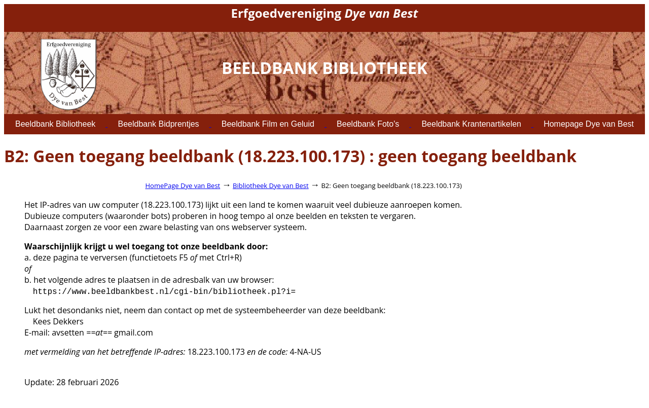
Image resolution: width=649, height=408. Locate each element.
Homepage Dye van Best (589, 124)
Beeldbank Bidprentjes (158, 124)
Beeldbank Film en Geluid (268, 124)
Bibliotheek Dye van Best (271, 185)
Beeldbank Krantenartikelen (471, 124)
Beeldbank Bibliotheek (55, 124)
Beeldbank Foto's (368, 124)
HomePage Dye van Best (183, 185)
